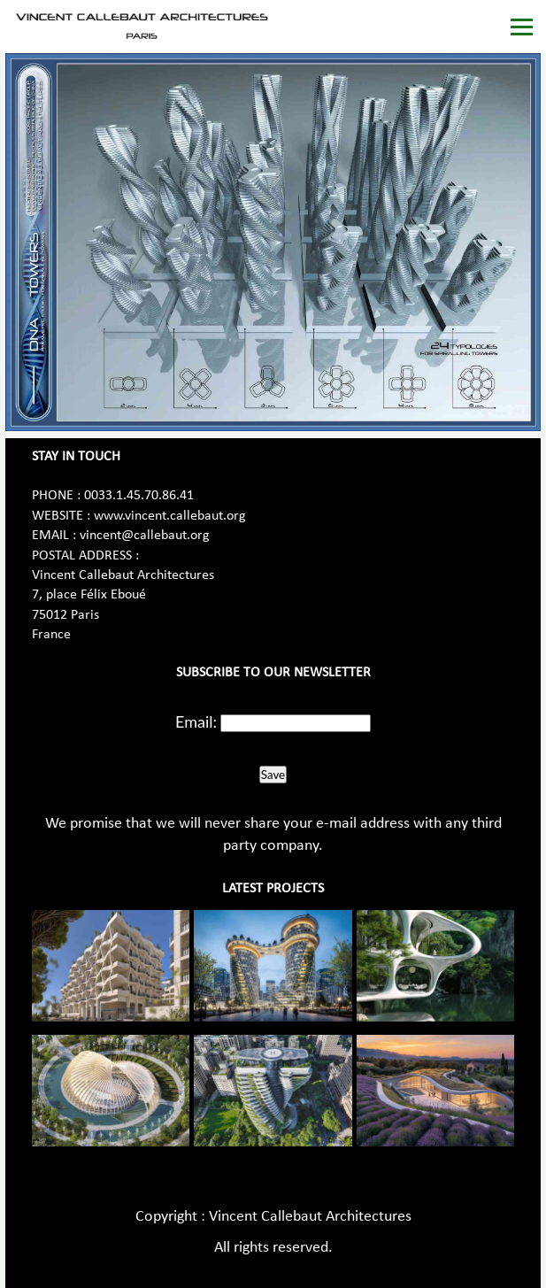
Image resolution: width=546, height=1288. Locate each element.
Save (273, 774)
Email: (196, 721)
